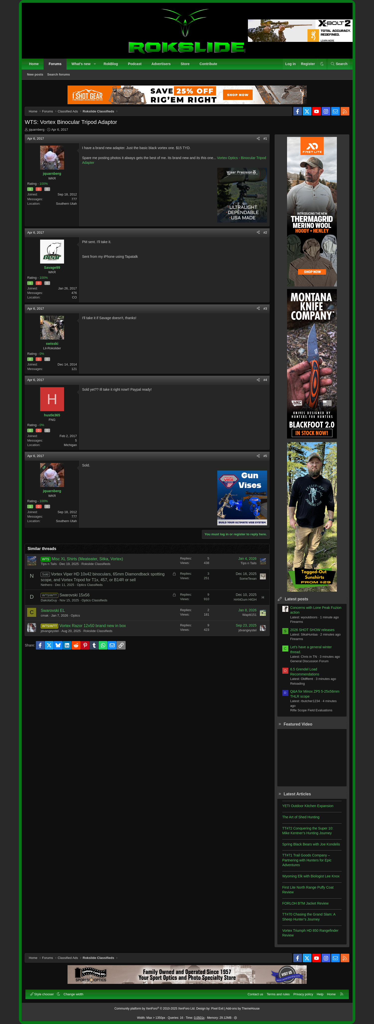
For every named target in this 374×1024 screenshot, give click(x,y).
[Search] (339, 64)
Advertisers (161, 64)
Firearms (296, 622)
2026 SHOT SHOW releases (312, 630)
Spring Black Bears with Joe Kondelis (311, 845)
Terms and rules (278, 994)
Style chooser (42, 994)
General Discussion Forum (309, 662)
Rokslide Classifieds (96, 564)
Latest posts (296, 599)
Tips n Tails (49, 564)
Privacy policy (303, 994)
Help (320, 994)
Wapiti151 (249, 615)
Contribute (208, 64)
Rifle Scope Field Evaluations (311, 711)
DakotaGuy (49, 601)
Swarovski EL (53, 611)
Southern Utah (67, 204)
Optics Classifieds (90, 585)
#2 (264, 233)
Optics (75, 616)
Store (185, 64)
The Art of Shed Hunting (300, 818)
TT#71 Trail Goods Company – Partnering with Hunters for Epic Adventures (306, 860)
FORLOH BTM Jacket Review (305, 904)
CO (75, 298)
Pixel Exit (217, 1008)
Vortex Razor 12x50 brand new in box (93, 626)
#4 (264, 380)
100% (44, 184)
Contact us (255, 994)
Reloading (297, 684)
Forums (55, 64)
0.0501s (199, 1018)
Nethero (47, 585)
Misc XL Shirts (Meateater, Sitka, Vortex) (88, 559)
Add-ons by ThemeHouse (243, 1008)
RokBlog (111, 64)
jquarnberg (37, 130)
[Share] (257, 139)
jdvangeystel (50, 631)
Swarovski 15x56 (75, 595)
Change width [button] (73, 994)
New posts (35, 74)
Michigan (70, 445)
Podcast (134, 64)
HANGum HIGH (244, 600)
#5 (264, 456)
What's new (81, 64)
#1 (264, 139)
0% (42, 354)
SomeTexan (247, 579)
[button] (95, 64)
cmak (45, 616)
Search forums (58, 74)
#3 (264, 309)
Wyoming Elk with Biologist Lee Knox (310, 877)
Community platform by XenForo (154, 1008)
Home (34, 64)
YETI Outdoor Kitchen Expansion (307, 806)
